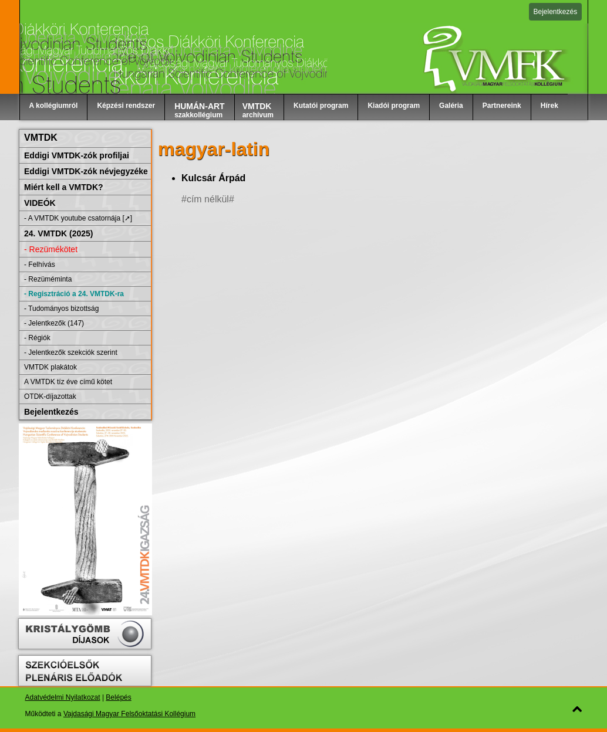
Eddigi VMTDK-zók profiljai (76, 155)
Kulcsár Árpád (213, 178)
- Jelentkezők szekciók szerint (70, 352)
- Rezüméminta (48, 279)
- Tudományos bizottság (61, 308)
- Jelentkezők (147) (54, 323)
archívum (258, 110)
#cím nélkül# (207, 199)
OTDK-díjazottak (50, 396)
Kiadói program (393, 105)
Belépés (118, 697)
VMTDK (41, 138)
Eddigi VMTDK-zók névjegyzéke (86, 171)
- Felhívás (39, 264)
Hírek (549, 105)
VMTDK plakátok (50, 367)
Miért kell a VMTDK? (63, 187)
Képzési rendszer (126, 105)
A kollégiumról (53, 105)
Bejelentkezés (556, 12)
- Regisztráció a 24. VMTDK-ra (74, 294)
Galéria (451, 105)
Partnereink (502, 105)
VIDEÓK (40, 203)
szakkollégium (199, 110)
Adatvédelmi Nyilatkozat (62, 697)
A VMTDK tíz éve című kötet (68, 382)
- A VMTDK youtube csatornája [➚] (78, 218)
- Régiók (37, 338)
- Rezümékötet (50, 249)
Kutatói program (321, 105)
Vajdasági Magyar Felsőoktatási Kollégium (129, 714)
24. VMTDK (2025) (58, 233)
